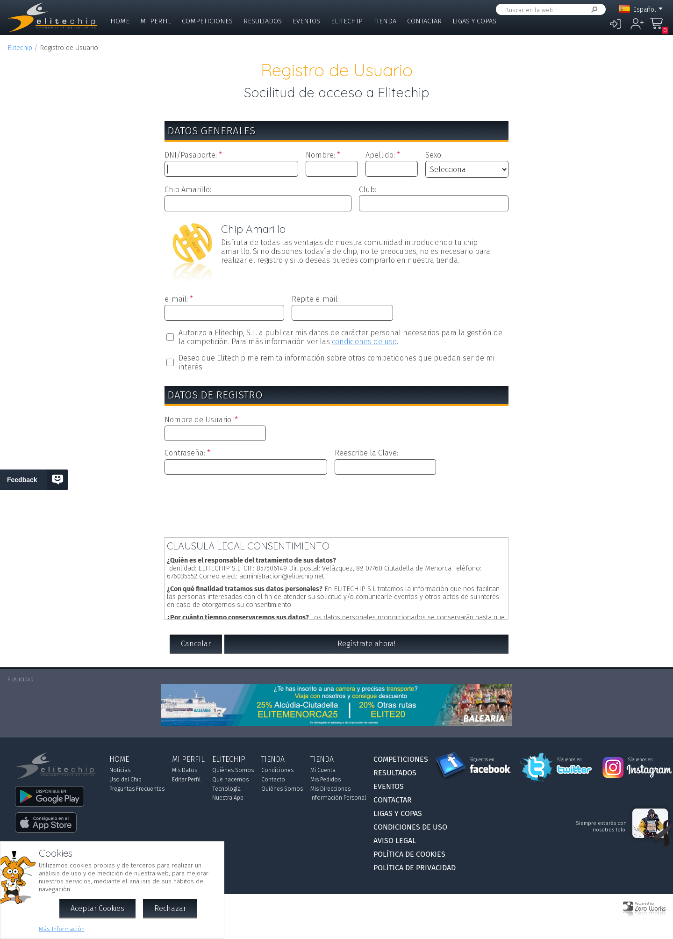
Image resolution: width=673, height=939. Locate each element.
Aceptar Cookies (97, 908)
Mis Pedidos (325, 779)
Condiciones (277, 770)
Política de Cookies (409, 854)
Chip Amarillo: (188, 189)
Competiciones (207, 21)
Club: (367, 189)
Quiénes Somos (233, 770)
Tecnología (226, 789)
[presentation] (336, 504)
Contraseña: (185, 452)
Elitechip (347, 21)
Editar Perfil (186, 779)
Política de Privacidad (414, 867)
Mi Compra (659, 28)
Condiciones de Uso (410, 827)
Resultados (262, 21)
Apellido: (380, 155)
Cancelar (196, 643)
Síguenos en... (483, 760)
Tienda (384, 21)
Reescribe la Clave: (366, 452)
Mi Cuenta (323, 770)
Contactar (424, 21)
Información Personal (338, 798)
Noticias (119, 770)
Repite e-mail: (315, 299)
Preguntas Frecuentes (137, 789)
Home (119, 21)
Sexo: (434, 155)
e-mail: (176, 299)
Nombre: (320, 155)
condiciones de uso (364, 341)
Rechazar (170, 908)
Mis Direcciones (330, 789)
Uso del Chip (125, 779)
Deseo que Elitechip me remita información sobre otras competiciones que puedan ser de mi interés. (336, 362)
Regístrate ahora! (366, 643)
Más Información (62, 929)
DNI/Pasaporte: (191, 155)
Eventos (306, 21)
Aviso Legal (394, 840)
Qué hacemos (230, 779)
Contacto (273, 779)
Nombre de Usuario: (199, 419)
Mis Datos (184, 770)
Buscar (592, 9)
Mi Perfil (155, 21)
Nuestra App (227, 798)
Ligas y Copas (474, 21)
